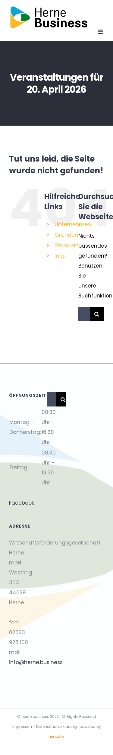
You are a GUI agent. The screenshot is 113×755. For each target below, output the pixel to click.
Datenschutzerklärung (56, 726)
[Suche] (97, 314)
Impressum (22, 726)
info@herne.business (36, 662)
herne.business (35, 716)
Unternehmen (73, 224)
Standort (66, 245)
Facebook (21, 502)
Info (60, 256)
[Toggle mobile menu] (101, 32)
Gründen (66, 235)
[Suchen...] (84, 314)
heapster (57, 736)
